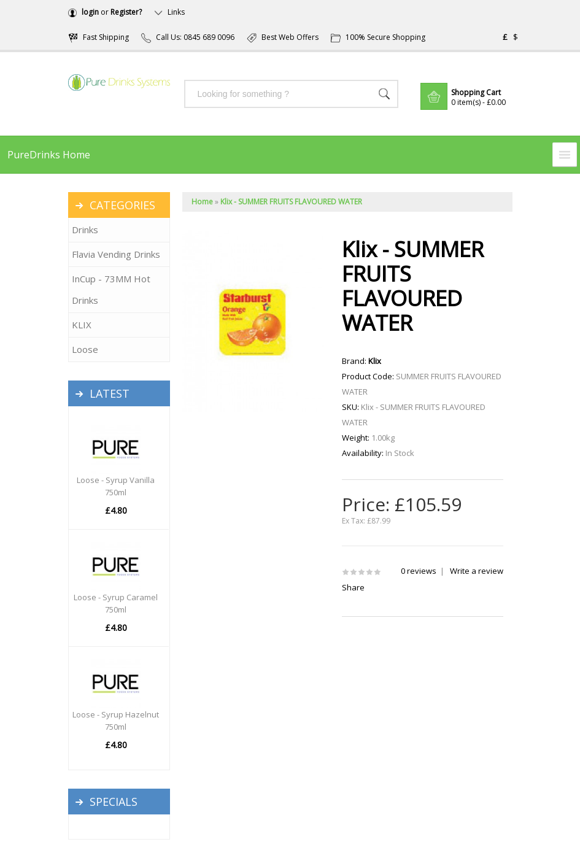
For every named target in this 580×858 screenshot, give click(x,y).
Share (353, 587)
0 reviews (418, 570)
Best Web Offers (283, 37)
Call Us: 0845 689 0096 (187, 37)
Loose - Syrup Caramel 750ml (116, 603)
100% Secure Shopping (378, 37)
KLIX (81, 325)
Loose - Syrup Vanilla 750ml (116, 486)
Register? (126, 12)
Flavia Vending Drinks (116, 254)
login (90, 12)
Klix (374, 360)
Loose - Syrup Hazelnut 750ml (115, 720)
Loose (85, 349)
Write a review (476, 570)
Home (202, 201)
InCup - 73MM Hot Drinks (111, 289)
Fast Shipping (98, 37)
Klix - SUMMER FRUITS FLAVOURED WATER (291, 201)
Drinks (85, 229)
